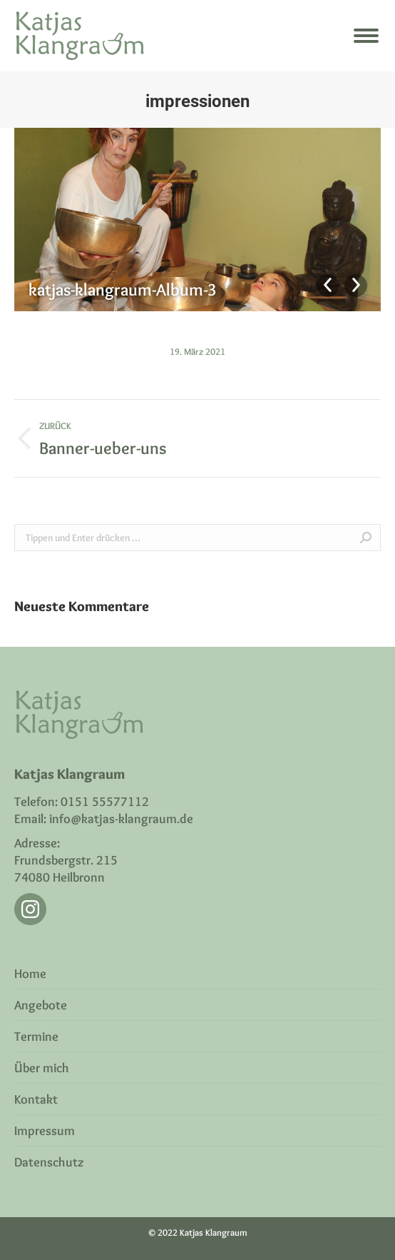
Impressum (44, 1131)
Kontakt (36, 1099)
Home (30, 974)
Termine (36, 1036)
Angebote (40, 1005)
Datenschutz (49, 1162)
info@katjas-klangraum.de (121, 819)
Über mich (41, 1068)
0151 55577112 (105, 802)
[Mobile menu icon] (366, 35)
